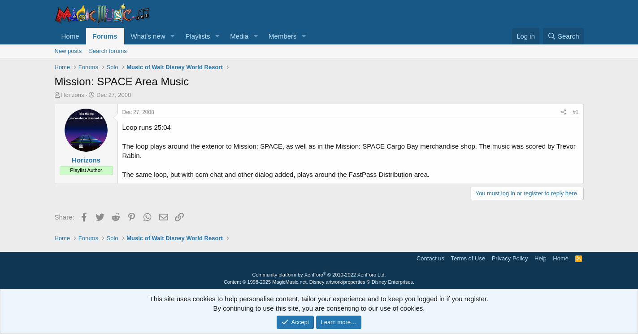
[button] (172, 36)
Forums (105, 36)
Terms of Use (468, 258)
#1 (575, 112)
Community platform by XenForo (319, 274)
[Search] (563, 36)
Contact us (430, 258)
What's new (148, 36)
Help (540, 258)
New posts (68, 51)
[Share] (563, 112)
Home (70, 36)
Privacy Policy (510, 258)
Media (239, 36)
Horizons (72, 95)
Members (283, 36)
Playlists (197, 36)
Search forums (108, 51)
